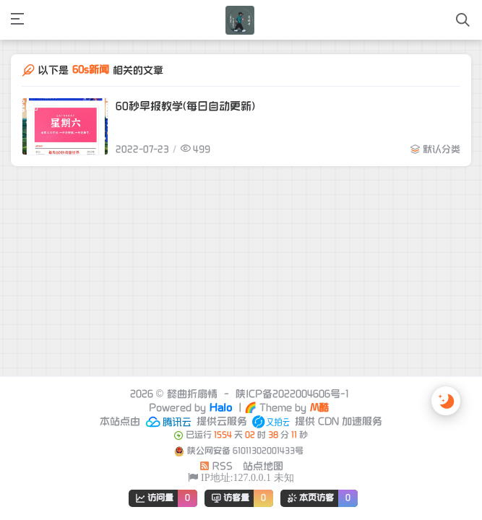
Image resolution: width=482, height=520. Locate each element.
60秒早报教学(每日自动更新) (185, 106)
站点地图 (263, 466)
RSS (216, 466)
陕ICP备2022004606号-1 (292, 394)
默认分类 (441, 149)
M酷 (319, 408)
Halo (221, 408)
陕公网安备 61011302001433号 (245, 451)
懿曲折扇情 (192, 394)
